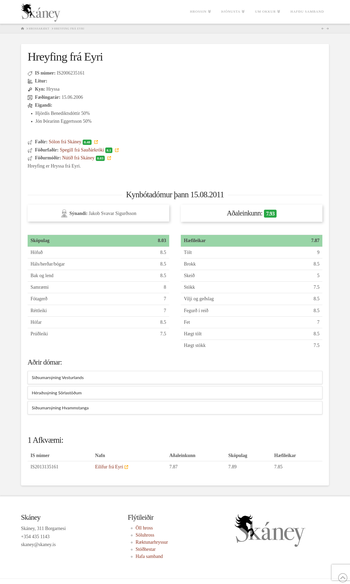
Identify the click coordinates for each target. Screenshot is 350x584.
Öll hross (144, 528)
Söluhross (145, 535)
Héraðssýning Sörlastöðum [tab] (57, 392)
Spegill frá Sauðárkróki (87, 150)
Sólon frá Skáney (71, 141)
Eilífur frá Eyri (109, 466)
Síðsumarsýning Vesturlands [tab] (58, 377)
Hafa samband (149, 556)
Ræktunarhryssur (152, 542)
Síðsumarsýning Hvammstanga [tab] (60, 407)
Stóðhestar (146, 549)
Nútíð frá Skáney (84, 157)
